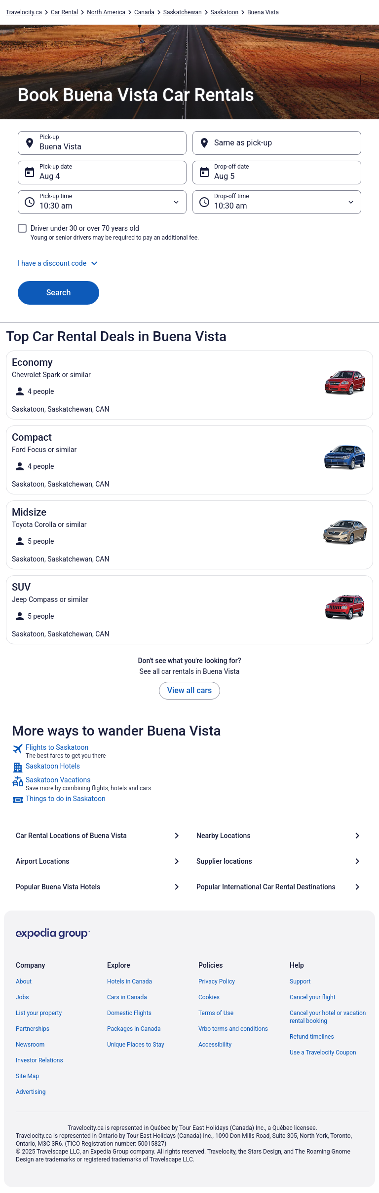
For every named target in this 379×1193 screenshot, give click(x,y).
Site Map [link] (27, 1076)
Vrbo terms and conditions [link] (233, 1028)
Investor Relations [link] (39, 1060)
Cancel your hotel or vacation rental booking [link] (328, 1017)
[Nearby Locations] (279, 835)
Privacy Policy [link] (216, 981)
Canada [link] (144, 12)
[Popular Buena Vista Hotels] (99, 887)
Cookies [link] (209, 997)
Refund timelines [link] (312, 1036)
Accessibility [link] (214, 1044)
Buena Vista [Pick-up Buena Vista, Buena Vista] (60, 146)
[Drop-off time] (276, 202)
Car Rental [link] (64, 12)
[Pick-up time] (102, 202)
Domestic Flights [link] (129, 1013)
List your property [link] (39, 1013)
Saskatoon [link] (225, 12)
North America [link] (106, 12)
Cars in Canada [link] (127, 997)
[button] (189, 263)
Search (58, 292)
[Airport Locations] (99, 861)
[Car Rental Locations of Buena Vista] (99, 835)
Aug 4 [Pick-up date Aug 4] (49, 176)
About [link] (24, 981)
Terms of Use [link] (215, 1013)
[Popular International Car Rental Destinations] (279, 887)
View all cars (189, 690)
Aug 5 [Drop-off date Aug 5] (224, 176)
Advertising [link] (30, 1091)
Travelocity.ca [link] (24, 12)
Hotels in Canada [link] (129, 981)
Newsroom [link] (30, 1044)
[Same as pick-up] (276, 143)
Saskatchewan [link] (182, 12)
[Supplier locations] (279, 861)
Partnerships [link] (32, 1028)
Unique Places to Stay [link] (135, 1044)
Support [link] (300, 981)
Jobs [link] (22, 997)
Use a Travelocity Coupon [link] (323, 1052)
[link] (189, 751)
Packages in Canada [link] (134, 1028)
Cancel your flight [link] (313, 997)
